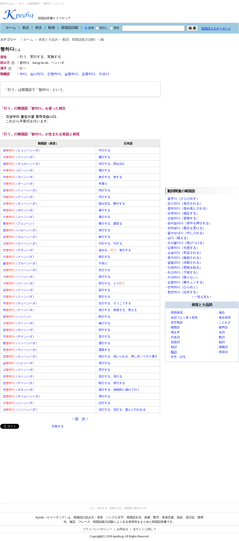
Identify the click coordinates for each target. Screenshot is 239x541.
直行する (104, 336)
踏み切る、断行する (112, 203)
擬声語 (223, 327)
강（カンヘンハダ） (20, 356)
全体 (89, 28)
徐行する (104, 276)
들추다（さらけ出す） (183, 198)
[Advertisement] (37, 463)
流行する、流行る (110, 376)
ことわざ (225, 322)
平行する (104, 150)
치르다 (104, 74)
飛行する (104, 170)
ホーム (11, 28)
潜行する (104, 396)
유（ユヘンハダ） (19, 376)
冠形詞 (175, 342)
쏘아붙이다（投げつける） (186, 243)
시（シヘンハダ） (19, 403)
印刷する (58, 426)
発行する (104, 230)
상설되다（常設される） (185, 253)
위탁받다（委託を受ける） (186, 228)
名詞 (222, 332)
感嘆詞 (223, 347)
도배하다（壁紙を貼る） (185, 267)
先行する (104, 270)
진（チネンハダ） (19, 250)
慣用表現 (177, 312)
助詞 (174, 347)
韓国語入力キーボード (216, 28)
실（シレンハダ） (19, 363)
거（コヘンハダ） (19, 283)
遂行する (104, 217)
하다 (23, 74)
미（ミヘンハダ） (19, 296)
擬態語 (175, 327)
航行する (104, 316)
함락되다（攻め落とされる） (188, 208)
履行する (104, 157)
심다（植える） (178, 238)
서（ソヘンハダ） (19, 276)
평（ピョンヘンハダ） (22, 150)
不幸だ (103, 263)
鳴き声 (175, 332)
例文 (38, 28)
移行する (104, 256)
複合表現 (225, 317)
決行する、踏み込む (112, 163)
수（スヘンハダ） (19, 217)
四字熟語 (177, 322)
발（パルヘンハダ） (20, 230)
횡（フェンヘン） (19, 223)
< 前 (75, 419)
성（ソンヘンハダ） (20, 409)
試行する (104, 403)
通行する (104, 343)
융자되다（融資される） (185, 257)
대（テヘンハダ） (19, 197)
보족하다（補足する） (183, 213)
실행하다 (71, 74)
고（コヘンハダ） (19, 369)
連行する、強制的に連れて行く (119, 389)
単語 (25, 28)
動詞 (65, 39)
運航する (104, 349)
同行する (104, 190)
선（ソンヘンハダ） (20, 270)
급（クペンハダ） (19, 290)
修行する (104, 323)
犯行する (104, 330)
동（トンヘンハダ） (20, 190)
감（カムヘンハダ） (20, 237)
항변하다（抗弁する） (183, 292)
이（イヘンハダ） (19, 157)
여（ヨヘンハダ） (19, 177)
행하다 (10, 49)
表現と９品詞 (48, 39)
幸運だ (103, 183)
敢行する (104, 237)
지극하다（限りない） (183, 277)
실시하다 (37, 74)
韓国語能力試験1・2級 (88, 39)
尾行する (104, 296)
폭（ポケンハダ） (19, 210)
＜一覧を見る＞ (202, 297)
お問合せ (122, 529)
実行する (104, 363)
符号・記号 (178, 357)
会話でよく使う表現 (184, 317)
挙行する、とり (112, 283)
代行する (104, 197)
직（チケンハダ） (19, 336)
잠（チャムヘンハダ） (22, 396)
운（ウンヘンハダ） (20, 349)
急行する (104, 290)
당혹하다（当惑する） (183, 248)
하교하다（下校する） (183, 272)
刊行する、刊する (110, 243)
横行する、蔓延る (110, 223)
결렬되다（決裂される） (185, 262)
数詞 (222, 337)
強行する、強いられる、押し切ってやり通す (128, 356)
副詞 (222, 342)
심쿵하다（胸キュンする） (186, 282)
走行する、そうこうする (115, 303)
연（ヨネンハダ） (19, 389)
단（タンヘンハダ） (20, 203)
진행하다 (54, 74)
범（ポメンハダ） (19, 330)
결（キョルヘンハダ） (22, 163)
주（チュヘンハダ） (20, 303)
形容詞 (223, 352)
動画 (51, 28)
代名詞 (175, 337)
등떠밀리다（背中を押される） (189, 223)
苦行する (104, 369)
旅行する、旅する (110, 177)
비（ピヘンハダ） (19, 170)
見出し (102, 28)
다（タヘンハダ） (19, 183)
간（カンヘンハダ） (20, 243)
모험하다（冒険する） (183, 218)
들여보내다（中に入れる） (186, 233)
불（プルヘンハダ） (20, 263)
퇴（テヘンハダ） (19, 310)
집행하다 (88, 74)
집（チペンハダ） (19, 383)
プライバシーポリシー (97, 529)
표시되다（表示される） (185, 203)
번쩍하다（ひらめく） (183, 287)
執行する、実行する (112, 383)
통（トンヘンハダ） (20, 343)
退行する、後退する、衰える (118, 310)
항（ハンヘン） (17, 316)
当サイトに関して (144, 529)
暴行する (104, 210)
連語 (222, 312)
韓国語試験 (69, 28)
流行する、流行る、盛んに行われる (122, 409)
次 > (85, 419)
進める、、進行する (115, 250)
